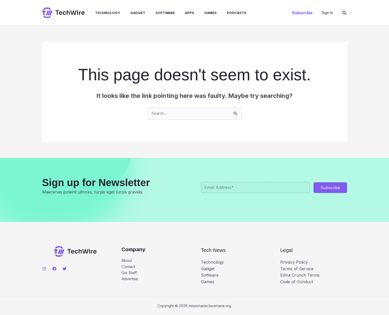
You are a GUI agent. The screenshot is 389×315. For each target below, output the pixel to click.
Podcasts (221, 13)
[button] (302, 13)
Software (156, 13)
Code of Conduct (296, 281)
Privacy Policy (294, 262)
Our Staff (130, 274)
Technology (102, 13)
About (127, 261)
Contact (128, 268)
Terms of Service (297, 269)
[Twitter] (65, 269)
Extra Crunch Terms (300, 275)
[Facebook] (54, 269)
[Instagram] (44, 269)
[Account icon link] (327, 12)
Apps (178, 13)
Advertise (130, 280)
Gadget (130, 13)
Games (197, 13)
